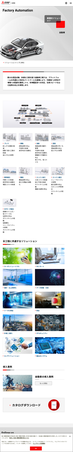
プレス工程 (25, 105)
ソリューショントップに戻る (14, 62)
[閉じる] (70, 436)
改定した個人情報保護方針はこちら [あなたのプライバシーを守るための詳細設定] (19, 438)
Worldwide (66, 3)
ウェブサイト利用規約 (39, 443)
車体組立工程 (23, 110)
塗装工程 (34, 110)
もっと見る (43, 383)
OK (36, 448)
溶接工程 (38, 105)
